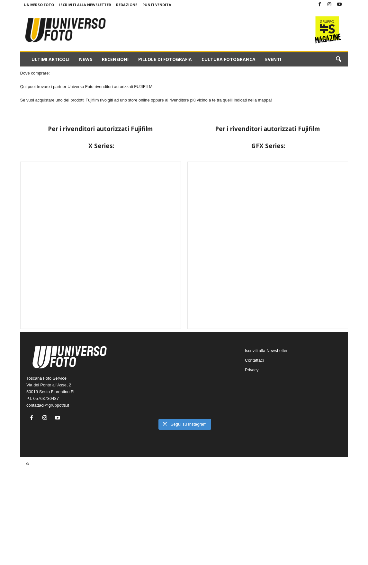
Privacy (252, 369)
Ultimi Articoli (50, 59)
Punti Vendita (156, 4)
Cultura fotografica (229, 59)
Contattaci (254, 360)
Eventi (273, 59)
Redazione (126, 4)
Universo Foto (39, 4)
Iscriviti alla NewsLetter (85, 4)
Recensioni (115, 59)
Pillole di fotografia (165, 59)
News (85, 59)
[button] (338, 59)
